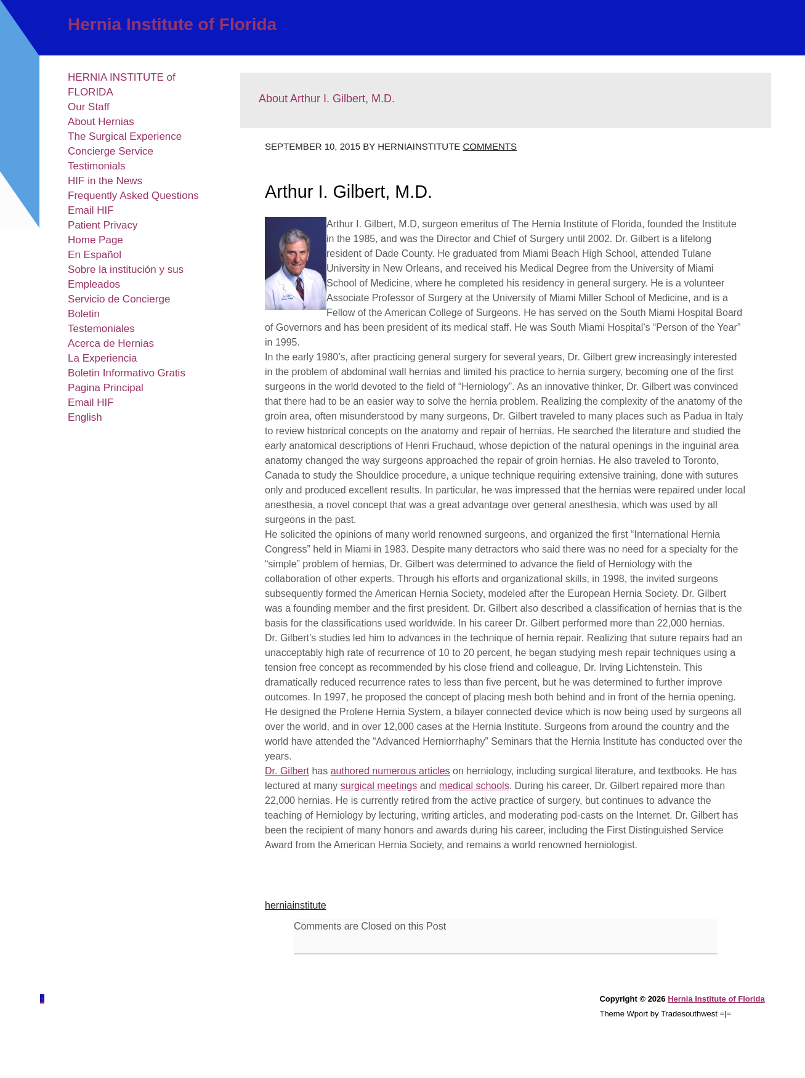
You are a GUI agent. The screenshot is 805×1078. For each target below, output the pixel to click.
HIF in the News (105, 181)
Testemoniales (101, 328)
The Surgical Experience (125, 136)
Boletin (84, 314)
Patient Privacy (102, 225)
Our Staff (89, 107)
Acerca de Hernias (111, 343)
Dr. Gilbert (287, 771)
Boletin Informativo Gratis (126, 373)
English (85, 417)
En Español (94, 255)
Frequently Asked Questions (133, 195)
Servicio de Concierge (119, 299)
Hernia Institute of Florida (172, 24)
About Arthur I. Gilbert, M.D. (327, 98)
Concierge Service (110, 151)
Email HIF (91, 210)
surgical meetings (379, 785)
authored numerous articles (390, 771)
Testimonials (97, 166)
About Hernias (101, 122)
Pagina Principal (106, 388)
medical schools (474, 785)
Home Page (95, 240)
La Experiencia (102, 358)
